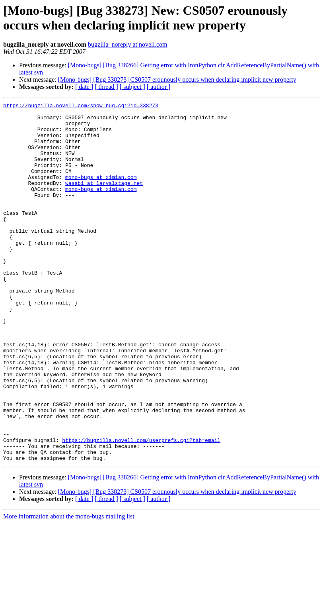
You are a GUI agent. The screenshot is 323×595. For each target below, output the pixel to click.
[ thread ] (106, 86)
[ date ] (84, 86)
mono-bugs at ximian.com (100, 192)
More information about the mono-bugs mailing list (68, 588)
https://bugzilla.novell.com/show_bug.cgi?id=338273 (80, 106)
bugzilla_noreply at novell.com (127, 44)
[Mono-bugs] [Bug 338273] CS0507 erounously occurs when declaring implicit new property (177, 79)
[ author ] (159, 86)
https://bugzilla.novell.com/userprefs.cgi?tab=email (141, 508)
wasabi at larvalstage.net (104, 199)
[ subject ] (132, 86)
